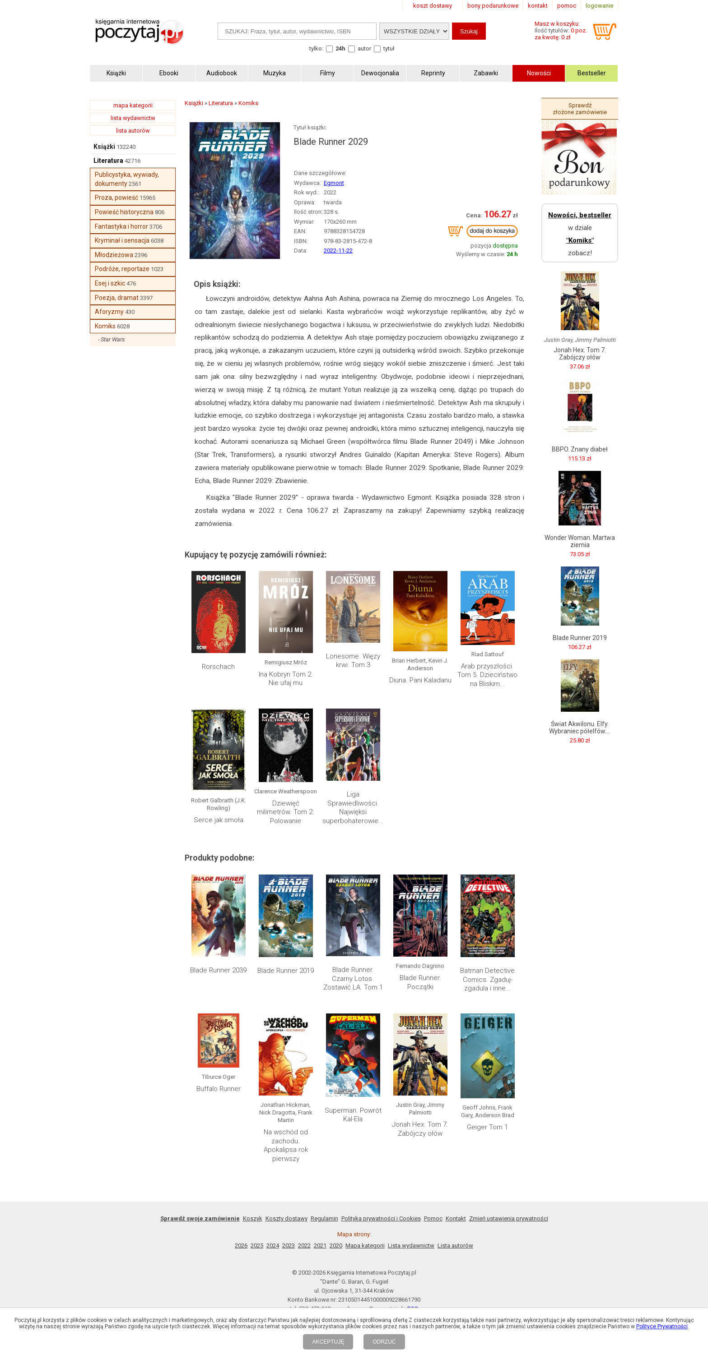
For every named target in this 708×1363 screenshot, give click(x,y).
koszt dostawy (432, 5)
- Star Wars (111, 339)
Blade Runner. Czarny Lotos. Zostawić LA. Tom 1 (353, 978)
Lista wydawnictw (411, 1245)
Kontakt (456, 1218)
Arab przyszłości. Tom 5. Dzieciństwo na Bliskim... (487, 675)
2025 (257, 1245)
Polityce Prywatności (662, 1326)
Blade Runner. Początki (420, 982)
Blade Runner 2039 (218, 970)
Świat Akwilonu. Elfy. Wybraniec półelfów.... (579, 727)
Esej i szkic (110, 283)
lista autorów (133, 130)
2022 (304, 1245)
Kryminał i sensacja (122, 240)
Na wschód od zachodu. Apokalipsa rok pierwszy (286, 1145)
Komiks (105, 326)
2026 (241, 1245)
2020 (336, 1245)
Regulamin (324, 1218)
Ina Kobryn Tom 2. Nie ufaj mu (286, 678)
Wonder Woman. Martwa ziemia (580, 541)
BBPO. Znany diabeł (580, 449)
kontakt (538, 5)
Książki (104, 146)
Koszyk (252, 1218)
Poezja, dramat (117, 297)
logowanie (599, 5)
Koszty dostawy (286, 1218)
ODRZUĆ (384, 1342)
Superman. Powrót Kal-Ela (353, 1115)
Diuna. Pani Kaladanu (420, 680)
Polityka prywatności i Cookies (381, 1218)
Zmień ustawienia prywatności (508, 1218)
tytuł (389, 48)
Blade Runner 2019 (285, 971)
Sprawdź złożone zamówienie (580, 108)
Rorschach (218, 667)
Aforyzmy (109, 311)
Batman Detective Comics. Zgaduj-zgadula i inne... (487, 979)
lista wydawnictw (133, 118)
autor (364, 48)
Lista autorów (455, 1245)
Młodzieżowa (114, 254)
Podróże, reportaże (122, 268)
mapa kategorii (133, 105)
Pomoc (433, 1218)
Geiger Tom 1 (487, 1127)
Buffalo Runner (218, 1089)
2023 (288, 1245)
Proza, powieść (116, 197)
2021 (320, 1245)
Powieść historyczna (124, 212)
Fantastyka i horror (121, 226)
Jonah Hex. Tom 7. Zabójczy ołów (420, 1128)
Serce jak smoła (218, 820)
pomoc (566, 5)
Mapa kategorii (365, 1245)
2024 (272, 1245)
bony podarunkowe (492, 5)
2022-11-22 (338, 250)
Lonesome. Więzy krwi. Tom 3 (353, 660)
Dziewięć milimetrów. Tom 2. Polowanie (285, 812)
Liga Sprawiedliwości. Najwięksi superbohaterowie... (353, 807)
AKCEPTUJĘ (328, 1342)
